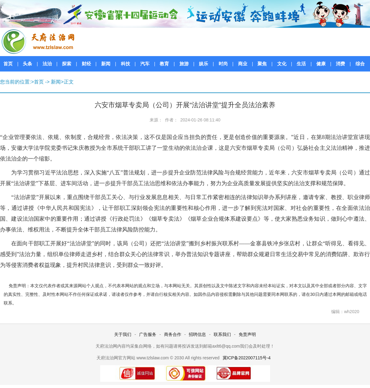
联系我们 (222, 334)
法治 (47, 63)
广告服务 (147, 334)
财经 (86, 63)
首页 (8, 63)
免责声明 (247, 334)
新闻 (105, 63)
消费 (340, 63)
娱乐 (203, 63)
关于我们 (122, 334)
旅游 (184, 63)
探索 (66, 63)
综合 (360, 63)
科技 (125, 63)
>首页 (37, 81)
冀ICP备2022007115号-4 (247, 357)
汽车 (145, 63)
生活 (301, 63)
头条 (27, 63)
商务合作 (172, 334)
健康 (321, 63)
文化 (281, 63)
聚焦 (262, 63)
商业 (242, 63)
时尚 (223, 63)
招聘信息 (197, 334)
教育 (164, 63)
